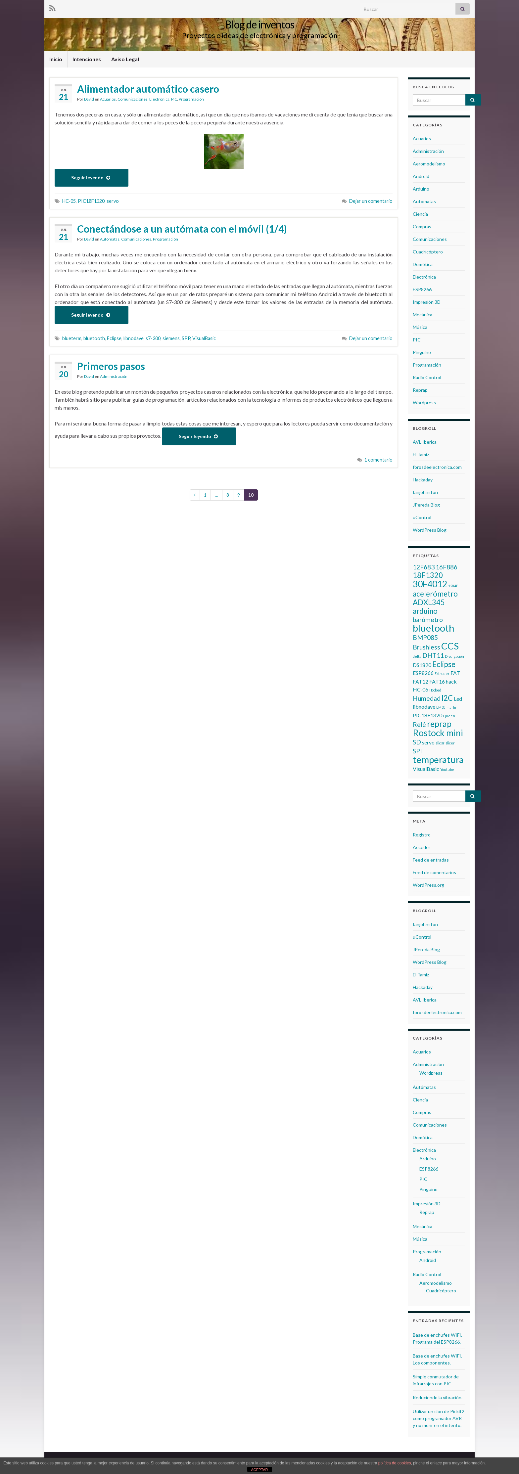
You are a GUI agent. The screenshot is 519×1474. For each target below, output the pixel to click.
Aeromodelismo (429, 163)
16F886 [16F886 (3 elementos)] (446, 567)
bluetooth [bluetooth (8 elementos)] (433, 628)
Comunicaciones (133, 99)
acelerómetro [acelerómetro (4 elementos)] (435, 593)
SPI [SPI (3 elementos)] (417, 751)
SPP (186, 338)
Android (421, 176)
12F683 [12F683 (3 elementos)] (424, 567)
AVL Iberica (425, 442)
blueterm (71, 338)
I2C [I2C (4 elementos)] (447, 697)
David (89, 99)
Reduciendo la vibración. (437, 1397)
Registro (422, 834)
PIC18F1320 (91, 201)
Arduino (421, 189)
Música (420, 327)
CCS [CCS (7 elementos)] (450, 645)
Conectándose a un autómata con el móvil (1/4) (182, 229)
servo (113, 201)
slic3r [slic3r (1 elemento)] (440, 743)
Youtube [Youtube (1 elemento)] (447, 769)
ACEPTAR (259, 1470)
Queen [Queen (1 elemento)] (449, 716)
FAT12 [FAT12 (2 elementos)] (420, 681)
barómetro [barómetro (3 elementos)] (428, 619)
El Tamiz (421, 454)
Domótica (423, 264)
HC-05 (69, 201)
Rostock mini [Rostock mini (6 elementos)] (438, 733)
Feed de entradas (431, 860)
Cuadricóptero (428, 251)
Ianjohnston (425, 492)
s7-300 (153, 338)
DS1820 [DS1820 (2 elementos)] (422, 665)
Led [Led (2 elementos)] (458, 698)
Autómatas (109, 239)
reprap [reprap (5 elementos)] (439, 724)
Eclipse (114, 338)
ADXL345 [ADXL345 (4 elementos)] (429, 602)
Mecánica (422, 314)
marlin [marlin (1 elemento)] (452, 707)
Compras (422, 226)
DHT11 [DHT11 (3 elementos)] (433, 655)
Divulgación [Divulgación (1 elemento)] (454, 656)
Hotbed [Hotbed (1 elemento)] (435, 690)
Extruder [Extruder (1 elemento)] (442, 673)
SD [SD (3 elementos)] (417, 742)
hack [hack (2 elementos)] (451, 681)
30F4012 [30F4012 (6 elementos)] (430, 584)
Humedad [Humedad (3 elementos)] (427, 698)
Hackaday (423, 479)
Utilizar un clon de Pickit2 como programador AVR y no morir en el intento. (438, 1418)
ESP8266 (422, 289)
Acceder (421, 847)
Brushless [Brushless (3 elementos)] (426, 647)
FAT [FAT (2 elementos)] (455, 673)
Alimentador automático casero (148, 89)
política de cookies (394, 1463)
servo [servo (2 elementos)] (428, 742)
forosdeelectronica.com (437, 467)
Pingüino (422, 352)
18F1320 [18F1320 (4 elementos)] (428, 575)
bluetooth (94, 338)
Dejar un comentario (371, 201)
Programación (191, 99)
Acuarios (108, 99)
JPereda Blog (426, 505)
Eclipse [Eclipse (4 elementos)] (443, 664)
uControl (422, 517)
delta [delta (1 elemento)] (417, 656)
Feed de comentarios (434, 872)
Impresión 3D (427, 302)
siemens (171, 338)
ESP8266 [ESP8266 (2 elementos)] (423, 673)
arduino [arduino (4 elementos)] (425, 610)
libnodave (133, 338)
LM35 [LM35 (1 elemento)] (441, 707)
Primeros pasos (111, 366)
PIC (174, 99)
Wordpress (424, 402)
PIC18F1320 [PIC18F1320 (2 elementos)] (427, 715)
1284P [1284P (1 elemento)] (453, 586)
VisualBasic (204, 338)
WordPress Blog (430, 530)
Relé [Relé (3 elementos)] (419, 724)
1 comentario (378, 460)
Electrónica (159, 99)
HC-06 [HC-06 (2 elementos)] (420, 689)
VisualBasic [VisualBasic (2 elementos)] (426, 769)
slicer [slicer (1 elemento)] (450, 743)
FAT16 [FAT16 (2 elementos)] (437, 681)
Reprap (420, 390)
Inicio (55, 59)
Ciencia (420, 214)
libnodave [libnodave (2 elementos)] (424, 706)
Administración (113, 376)
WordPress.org (428, 885)
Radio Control (427, 377)
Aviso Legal (125, 59)
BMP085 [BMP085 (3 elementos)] (425, 637)
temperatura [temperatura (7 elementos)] (438, 759)
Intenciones (86, 59)
